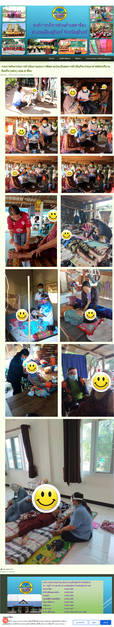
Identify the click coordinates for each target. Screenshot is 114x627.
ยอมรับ (105, 622)
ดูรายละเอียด (80, 622)
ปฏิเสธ (94, 622)
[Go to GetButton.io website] (5, 624)
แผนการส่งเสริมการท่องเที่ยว (104, 62)
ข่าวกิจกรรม (10, 572)
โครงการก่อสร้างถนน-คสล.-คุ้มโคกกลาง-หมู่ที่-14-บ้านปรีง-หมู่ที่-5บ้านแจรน (25, 62)
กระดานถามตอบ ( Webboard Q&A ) (98, 58)
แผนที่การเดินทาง (64, 58)
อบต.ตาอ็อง (29, 75)
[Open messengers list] (5, 620)
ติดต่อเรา (78, 58)
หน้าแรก (51, 58)
